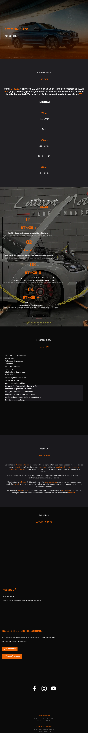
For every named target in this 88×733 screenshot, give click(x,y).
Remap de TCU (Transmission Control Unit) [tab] (16, 356)
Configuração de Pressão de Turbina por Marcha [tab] (15, 379)
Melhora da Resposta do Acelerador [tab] (14, 362)
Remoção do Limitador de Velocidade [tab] (14, 368)
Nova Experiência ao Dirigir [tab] (15, 383)
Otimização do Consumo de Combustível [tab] (15, 373)
